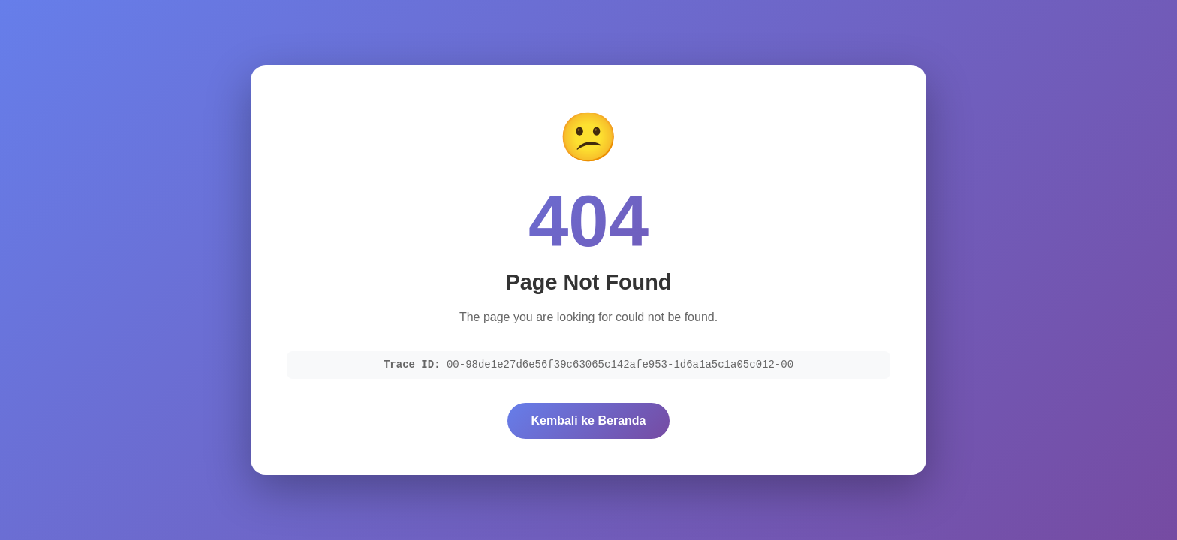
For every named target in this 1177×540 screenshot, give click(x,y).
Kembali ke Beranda (588, 420)
